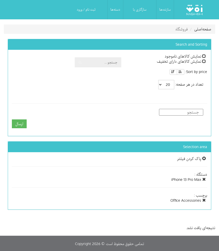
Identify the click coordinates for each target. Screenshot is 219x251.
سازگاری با (140, 9)
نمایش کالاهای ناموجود (185, 56)
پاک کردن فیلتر (191, 158)
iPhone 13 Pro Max (188, 179)
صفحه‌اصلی (202, 29)
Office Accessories (188, 200)
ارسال (19, 123)
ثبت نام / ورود (86, 9)
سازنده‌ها (165, 9)
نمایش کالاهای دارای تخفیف (181, 61)
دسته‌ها (115, 9)
